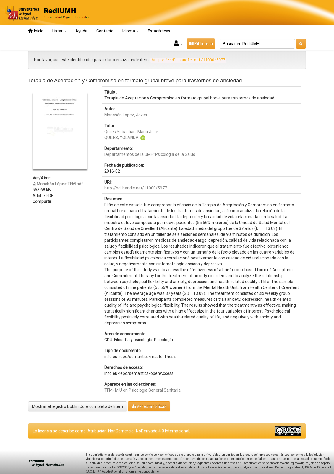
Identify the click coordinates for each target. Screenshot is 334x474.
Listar (59, 31)
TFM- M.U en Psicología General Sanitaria (142, 390)
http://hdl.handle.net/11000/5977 (135, 188)
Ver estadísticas (149, 406)
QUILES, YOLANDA (121, 137)
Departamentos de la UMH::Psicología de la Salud (149, 154)
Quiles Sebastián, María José (131, 131)
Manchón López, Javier (125, 114)
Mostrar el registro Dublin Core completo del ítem (77, 406)
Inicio (35, 30)
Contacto (105, 31)
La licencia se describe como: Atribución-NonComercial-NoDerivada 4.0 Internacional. (111, 431)
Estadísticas (159, 31)
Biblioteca (201, 43)
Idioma (130, 31)
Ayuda (81, 31)
